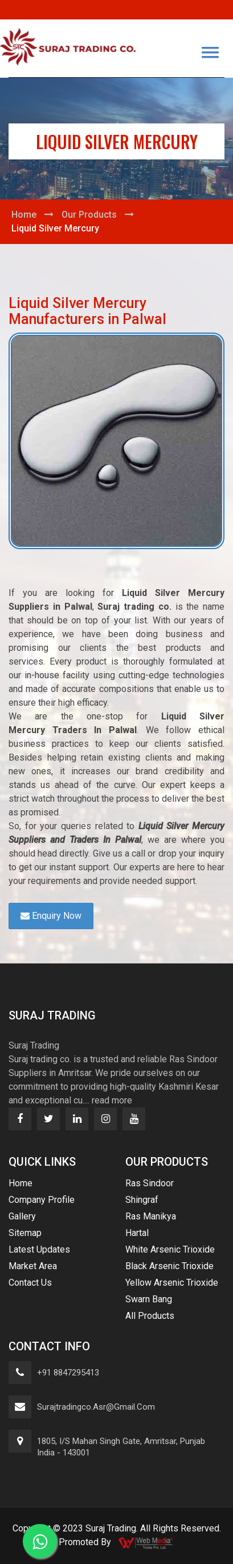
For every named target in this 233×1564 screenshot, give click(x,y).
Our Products (89, 214)
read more (112, 1100)
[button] (210, 52)
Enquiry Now (51, 915)
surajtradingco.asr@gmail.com (96, 1407)
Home (23, 214)
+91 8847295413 (68, 1372)
